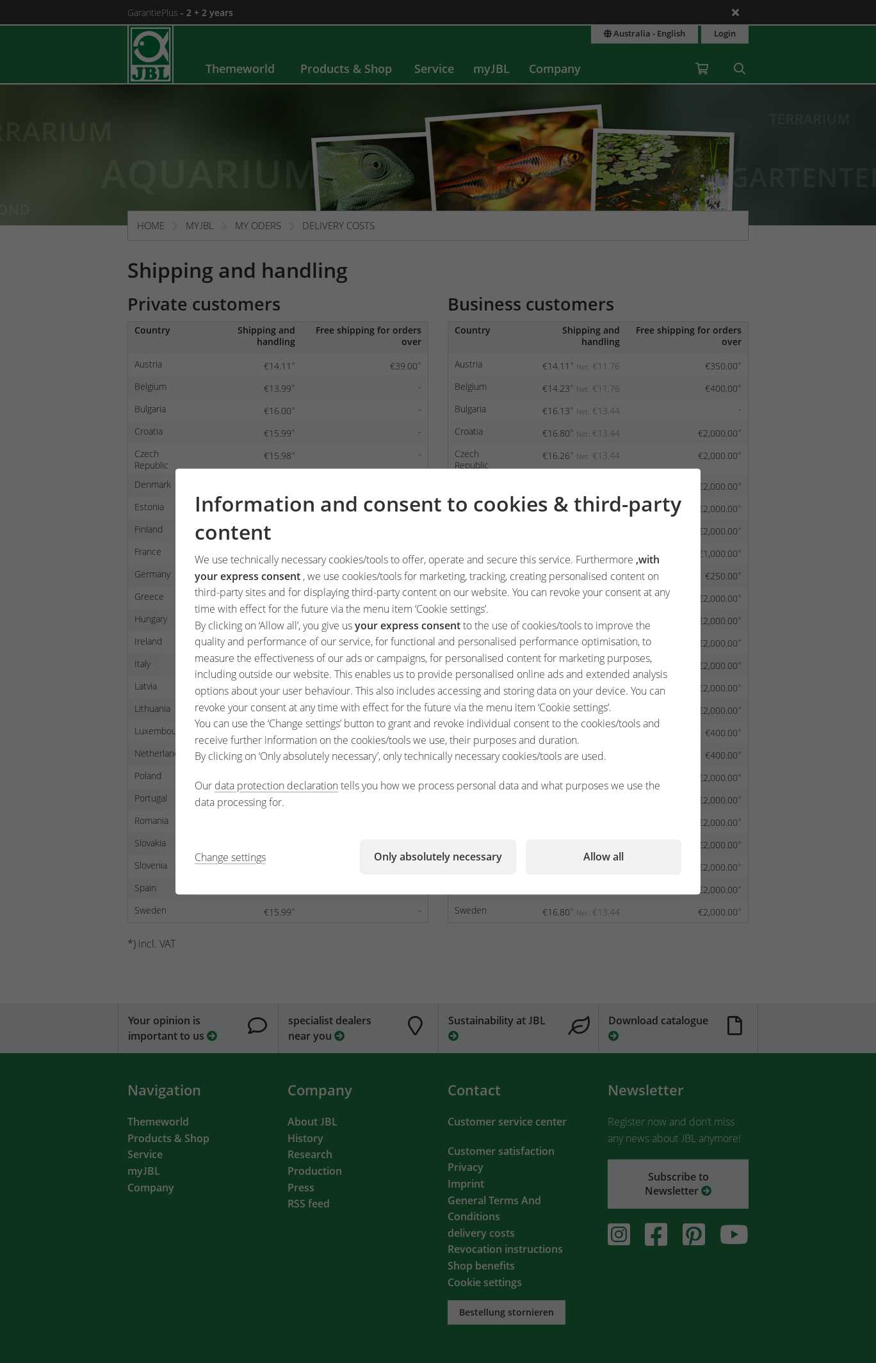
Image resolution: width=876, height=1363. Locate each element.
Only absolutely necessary (438, 857)
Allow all (603, 857)
